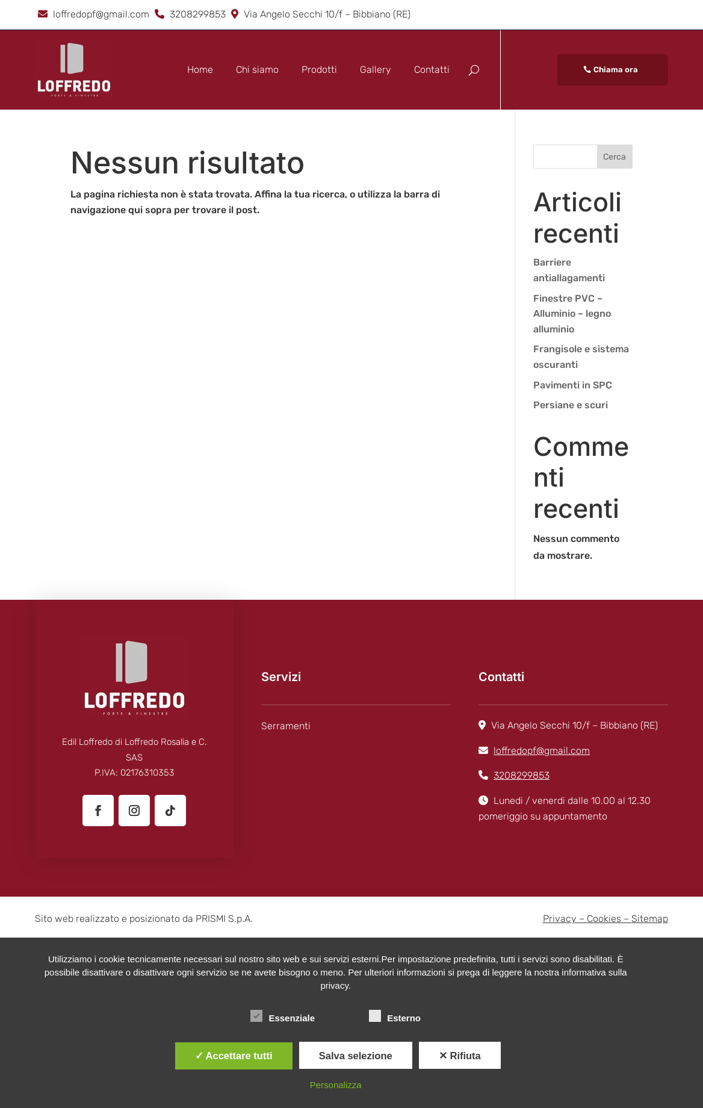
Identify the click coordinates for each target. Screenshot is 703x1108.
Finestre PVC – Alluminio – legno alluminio (572, 314)
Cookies (604, 918)
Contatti (432, 69)
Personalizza (336, 1085)
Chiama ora (615, 69)
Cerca (614, 157)
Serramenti (286, 726)
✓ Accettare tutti (234, 1055)
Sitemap (649, 918)
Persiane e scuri (570, 405)
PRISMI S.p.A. (224, 918)
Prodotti (319, 69)
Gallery (375, 69)
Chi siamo (257, 69)
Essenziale (282, 1016)
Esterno (395, 1016)
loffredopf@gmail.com (101, 14)
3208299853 (198, 14)
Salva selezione (355, 1055)
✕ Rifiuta (460, 1055)
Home (200, 69)
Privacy (560, 918)
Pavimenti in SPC (572, 385)
